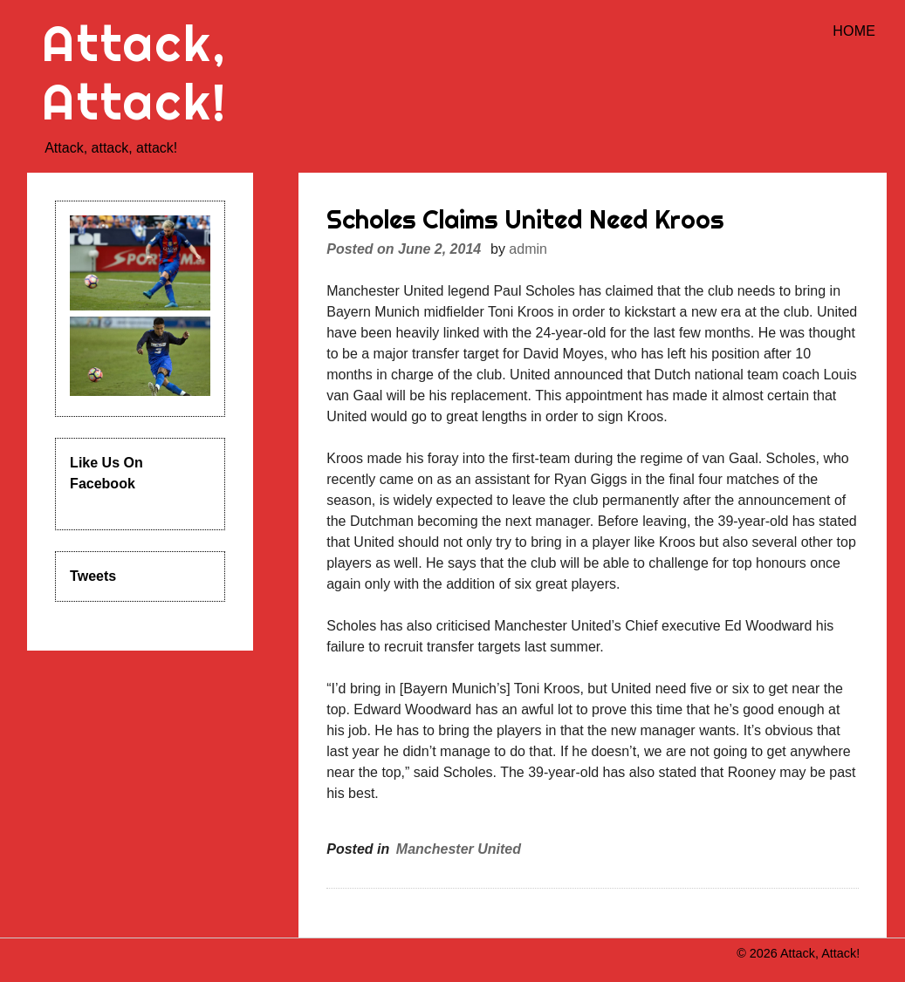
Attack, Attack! (135, 72)
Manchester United (458, 849)
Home (854, 31)
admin (528, 249)
